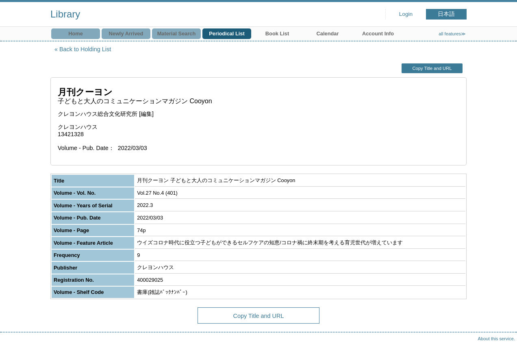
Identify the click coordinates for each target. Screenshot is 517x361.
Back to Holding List (85, 49)
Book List (277, 33)
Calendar (328, 33)
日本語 (446, 14)
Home (75, 33)
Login (406, 14)
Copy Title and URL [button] (432, 68)
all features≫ (452, 33)
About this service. (496, 338)
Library (65, 14)
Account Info (378, 33)
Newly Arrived (126, 33)
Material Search (176, 33)
